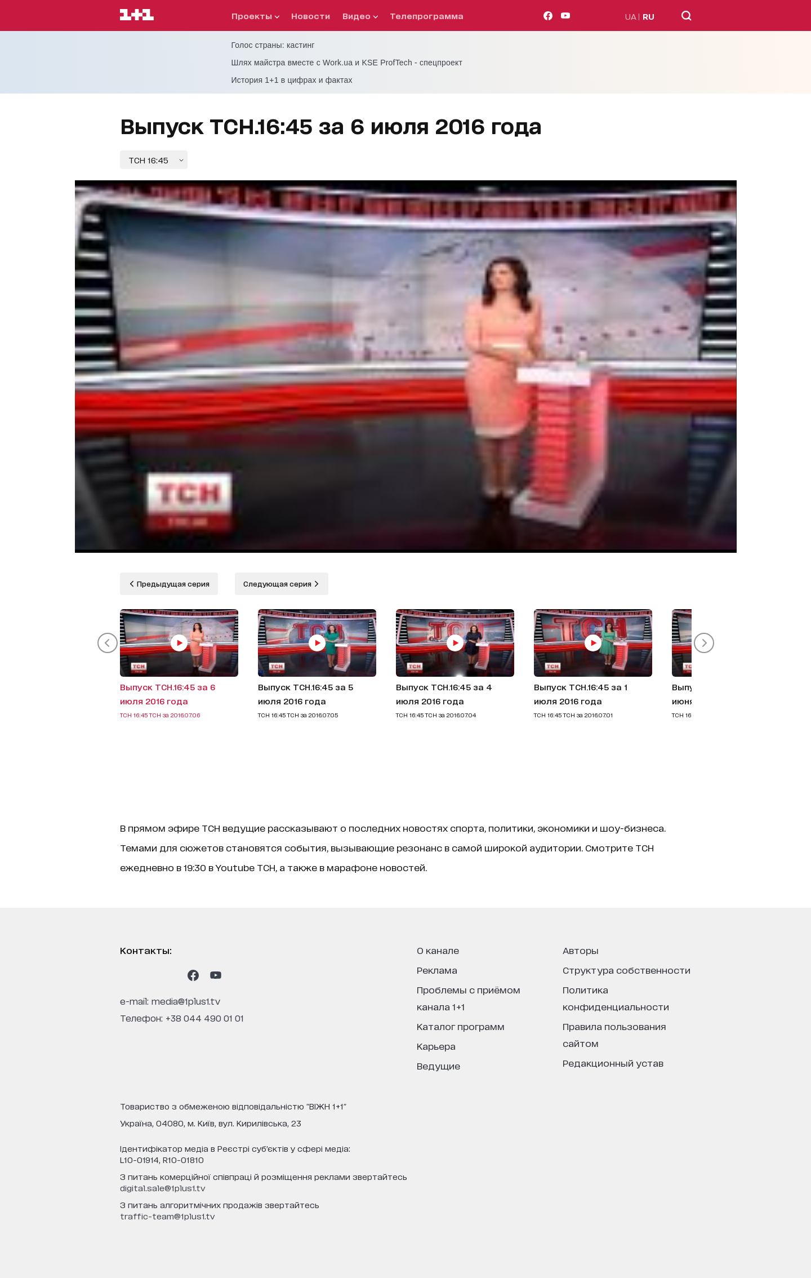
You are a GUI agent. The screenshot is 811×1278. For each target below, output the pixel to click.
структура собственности (626, 969)
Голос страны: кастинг (273, 45)
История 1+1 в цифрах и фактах (292, 80)
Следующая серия (278, 583)
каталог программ (461, 1025)
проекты (255, 15)
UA (630, 16)
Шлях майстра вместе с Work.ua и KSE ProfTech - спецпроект (347, 62)
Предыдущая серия (172, 583)
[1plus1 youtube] (215, 975)
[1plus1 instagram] (125, 975)
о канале (438, 949)
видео (360, 15)
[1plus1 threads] (148, 975)
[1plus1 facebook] (193, 975)
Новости (310, 15)
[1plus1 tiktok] (170, 975)
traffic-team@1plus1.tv (167, 1216)
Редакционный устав (613, 1062)
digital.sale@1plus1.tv (163, 1187)
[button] (107, 643)
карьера (436, 1045)
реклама (437, 969)
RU (648, 16)
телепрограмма (427, 15)
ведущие (438, 1065)
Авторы (581, 949)
